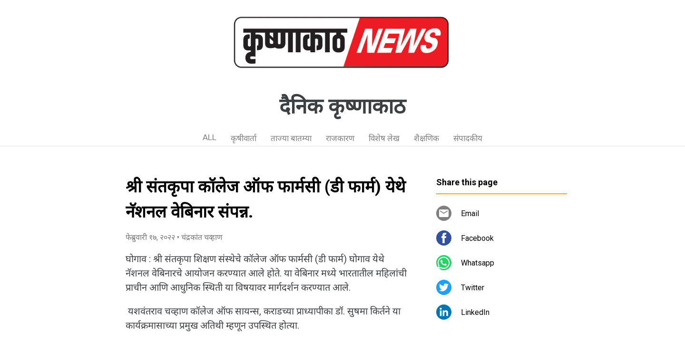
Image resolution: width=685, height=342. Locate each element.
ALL (209, 137)
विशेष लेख (384, 138)
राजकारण (340, 138)
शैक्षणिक (426, 138)
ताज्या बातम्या (291, 138)
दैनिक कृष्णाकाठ (342, 106)
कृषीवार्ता (243, 138)
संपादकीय (467, 138)
